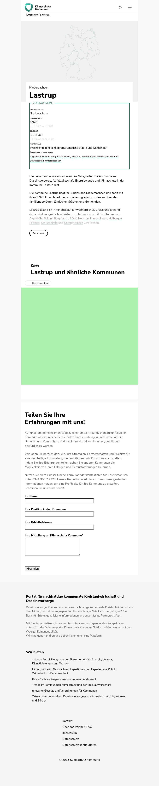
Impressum (69, 737)
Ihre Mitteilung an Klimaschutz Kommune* (54, 536)
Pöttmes (50, 223)
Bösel (75, 219)
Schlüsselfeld (66, 223)
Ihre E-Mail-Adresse (38, 522)
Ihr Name (31, 496)
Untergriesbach (91, 223)
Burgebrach (63, 219)
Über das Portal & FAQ (77, 731)
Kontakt (67, 725)
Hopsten (86, 219)
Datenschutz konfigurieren (79, 749)
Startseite (32, 15)
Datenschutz (70, 743)
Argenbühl (36, 219)
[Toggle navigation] (130, 7)
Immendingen (102, 219)
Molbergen (36, 223)
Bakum (49, 219)
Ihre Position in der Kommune (45, 509)
